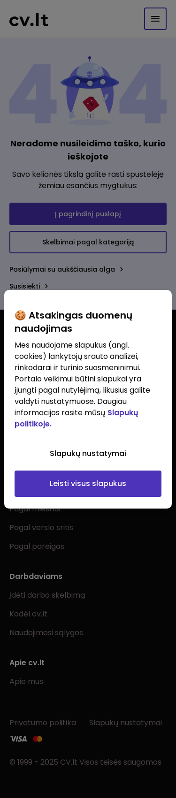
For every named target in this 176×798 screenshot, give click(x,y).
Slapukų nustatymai (88, 453)
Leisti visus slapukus (88, 483)
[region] (87, 399)
